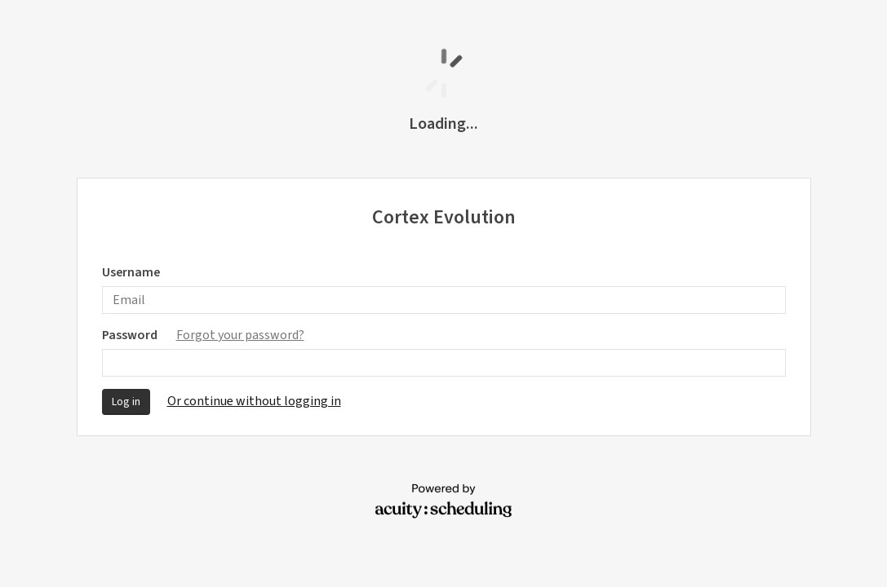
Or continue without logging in (254, 401)
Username (131, 272)
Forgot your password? (240, 335)
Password (203, 335)
